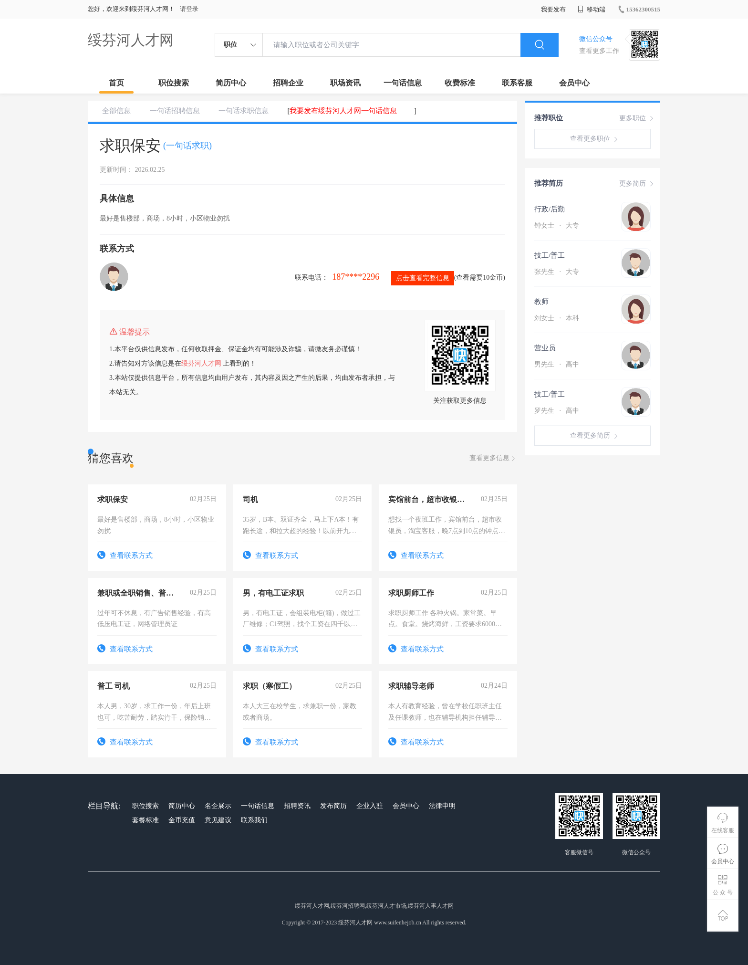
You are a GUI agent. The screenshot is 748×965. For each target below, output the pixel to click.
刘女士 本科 (556, 318)
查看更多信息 (493, 458)
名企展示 (218, 805)
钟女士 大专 (556, 225)
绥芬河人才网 (131, 40)
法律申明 (442, 805)
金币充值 (181, 820)
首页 (116, 83)
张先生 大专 (556, 271)
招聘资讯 (297, 805)
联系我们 (254, 820)
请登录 (189, 8)
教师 (541, 301)
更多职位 (637, 118)
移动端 (591, 9)
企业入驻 (369, 805)
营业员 (545, 348)
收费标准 (460, 83)
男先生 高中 (556, 364)
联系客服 (517, 83)
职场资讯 (345, 83)
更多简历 (637, 183)
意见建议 (218, 820)
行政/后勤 (549, 209)
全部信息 (116, 111)
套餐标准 (145, 820)
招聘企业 (288, 83)
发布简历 (333, 805)
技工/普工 (549, 255)
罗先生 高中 (556, 410)
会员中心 (574, 83)
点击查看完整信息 (422, 278)
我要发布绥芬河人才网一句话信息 (343, 111)
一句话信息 (403, 83)
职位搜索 (173, 83)
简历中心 (231, 83)
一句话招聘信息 (175, 111)
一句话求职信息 (243, 111)
